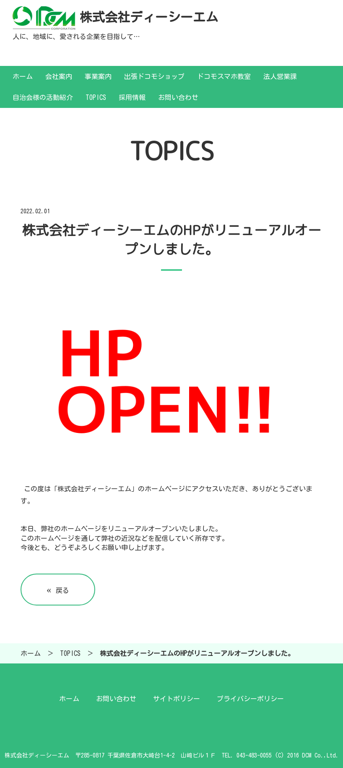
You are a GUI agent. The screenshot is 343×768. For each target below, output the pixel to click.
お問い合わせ (178, 97)
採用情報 (132, 97)
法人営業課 (280, 76)
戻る (58, 589)
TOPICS (96, 97)
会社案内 (58, 76)
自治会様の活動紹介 (43, 97)
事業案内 (98, 76)
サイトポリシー (176, 698)
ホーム (23, 76)
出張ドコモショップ (154, 76)
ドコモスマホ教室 (224, 76)
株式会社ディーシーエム (149, 17)
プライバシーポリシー (250, 698)
